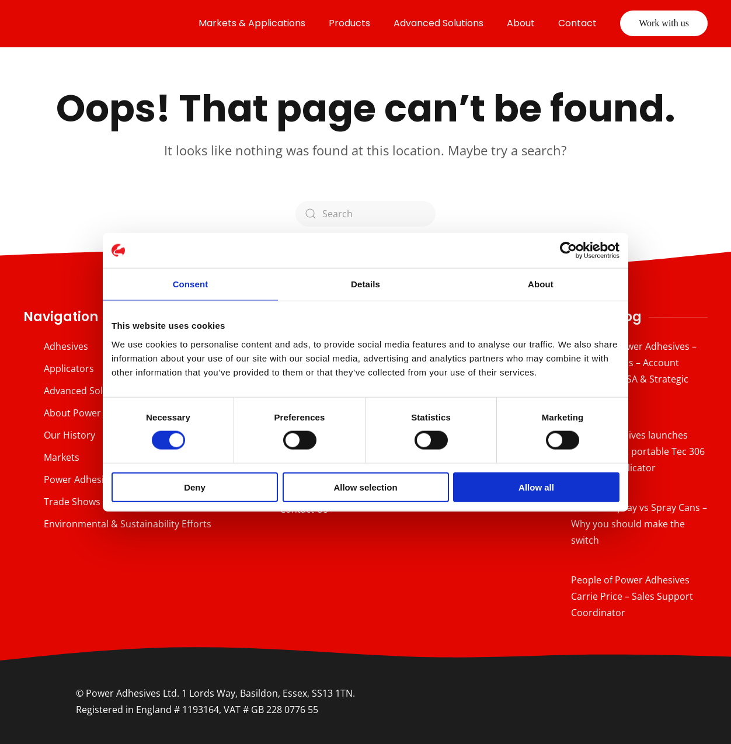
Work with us (664, 23)
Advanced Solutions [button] (438, 23)
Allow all (536, 487)
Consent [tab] (190, 284)
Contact (577, 23)
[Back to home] (105, 23)
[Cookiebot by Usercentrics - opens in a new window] (568, 250)
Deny (195, 487)
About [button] (521, 23)
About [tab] (541, 284)
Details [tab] (365, 284)
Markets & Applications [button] (252, 23)
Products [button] (349, 23)
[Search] (365, 214)
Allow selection (365, 487)
